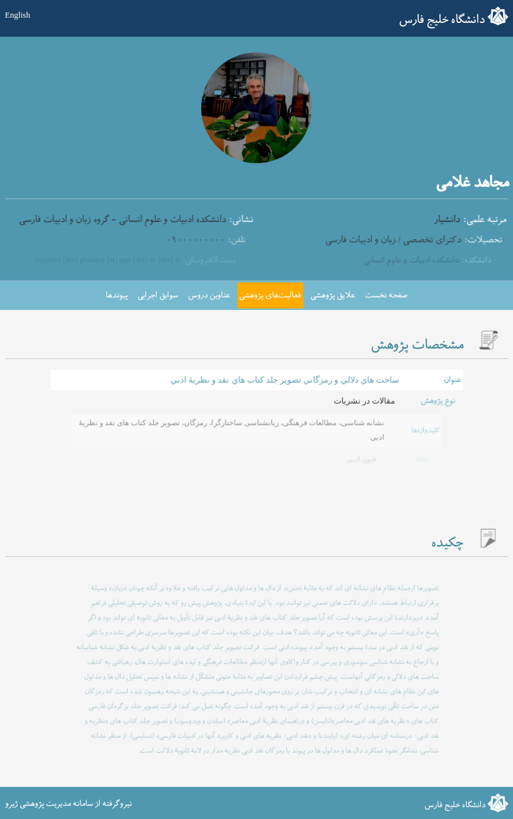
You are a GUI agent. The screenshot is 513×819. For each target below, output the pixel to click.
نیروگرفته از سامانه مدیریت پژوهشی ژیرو (68, 803)
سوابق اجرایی (158, 295)
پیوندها (116, 295)
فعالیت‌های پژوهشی (270, 295)
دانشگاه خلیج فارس (442, 20)
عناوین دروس (209, 295)
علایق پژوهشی (333, 295)
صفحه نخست (386, 295)
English (17, 15)
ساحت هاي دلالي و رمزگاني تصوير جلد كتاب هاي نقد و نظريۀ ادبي (284, 379)
